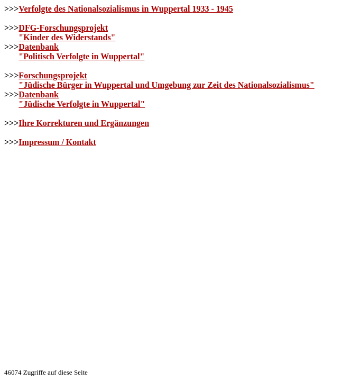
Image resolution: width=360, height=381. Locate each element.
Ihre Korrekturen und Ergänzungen (84, 123)
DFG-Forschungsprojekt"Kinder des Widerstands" (67, 32)
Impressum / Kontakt (57, 142)
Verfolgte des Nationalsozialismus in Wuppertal (126, 8)
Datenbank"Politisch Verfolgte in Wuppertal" (81, 51)
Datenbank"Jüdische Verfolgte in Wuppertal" (82, 99)
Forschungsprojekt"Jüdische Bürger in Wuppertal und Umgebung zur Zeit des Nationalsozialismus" (166, 80)
